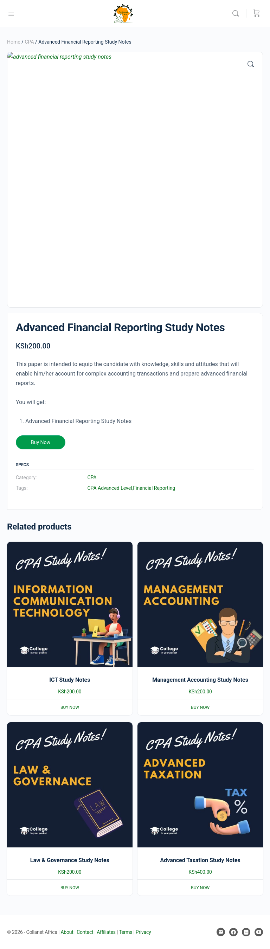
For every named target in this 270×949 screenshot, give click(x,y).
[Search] (237, 13)
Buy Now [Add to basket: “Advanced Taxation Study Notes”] (200, 887)
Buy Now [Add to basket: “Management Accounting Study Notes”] (200, 707)
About (66, 932)
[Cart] (256, 13)
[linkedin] (246, 932)
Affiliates (106, 932)
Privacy (143, 932)
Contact (85, 932)
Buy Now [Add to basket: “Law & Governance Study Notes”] (69, 887)
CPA (29, 42)
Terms (125, 932)
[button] (250, 64)
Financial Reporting (154, 488)
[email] (221, 932)
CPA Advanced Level (109, 488)
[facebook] (233, 932)
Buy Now (40, 442)
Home (13, 42)
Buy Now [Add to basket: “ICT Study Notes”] (69, 707)
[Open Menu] (11, 13)
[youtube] (259, 932)
